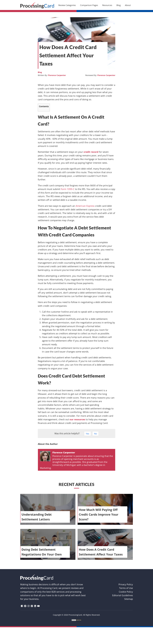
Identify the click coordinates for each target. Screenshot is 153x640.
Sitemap (128, 598)
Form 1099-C (67, 189)
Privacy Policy (125, 584)
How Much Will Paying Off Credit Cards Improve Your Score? (98, 514)
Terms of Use (126, 588)
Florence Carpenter (57, 75)
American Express (85, 205)
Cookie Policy (126, 591)
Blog (40, 72)
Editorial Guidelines (122, 595)
